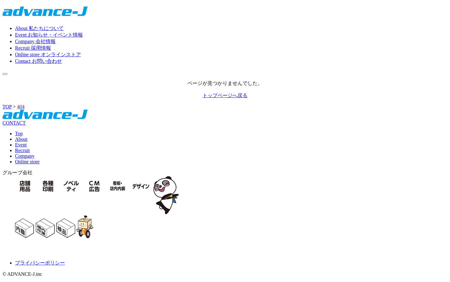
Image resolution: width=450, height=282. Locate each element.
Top (19, 133)
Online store (27, 161)
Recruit (22, 150)
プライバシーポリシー (40, 262)
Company (24, 156)
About (21, 139)
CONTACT (14, 123)
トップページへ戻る (225, 95)
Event (21, 144)
